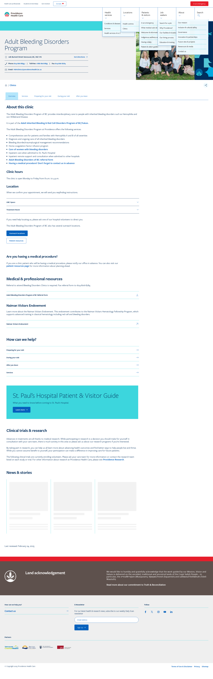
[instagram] (158, 612)
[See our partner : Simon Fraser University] (64, 647)
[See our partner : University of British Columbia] (46, 647)
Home (6, 85)
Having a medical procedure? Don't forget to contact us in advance (42, 163)
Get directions (81, 57)
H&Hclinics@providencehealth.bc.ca (27, 69)
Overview (11, 96)
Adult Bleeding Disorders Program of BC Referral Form (72, 295)
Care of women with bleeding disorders (28, 149)
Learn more (22, 409)
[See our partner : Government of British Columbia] (29, 647)
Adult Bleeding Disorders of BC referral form (31, 159)
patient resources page (17, 266)
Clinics (13, 85)
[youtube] (165, 612)
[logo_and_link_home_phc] (14, 14)
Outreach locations (17, 233)
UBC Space (72, 202)
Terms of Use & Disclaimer (181, 666)
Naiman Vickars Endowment (72, 324)
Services (25, 96)
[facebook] (145, 612)
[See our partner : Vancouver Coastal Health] (11, 647)
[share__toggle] (205, 85)
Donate (60, 4)
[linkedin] (171, 612)
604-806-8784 (60, 63)
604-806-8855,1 (19, 63)
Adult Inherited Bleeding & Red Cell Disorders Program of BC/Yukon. (55, 123)
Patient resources (16, 241)
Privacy (197, 666)
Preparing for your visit (42, 96)
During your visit (64, 96)
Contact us (37, 611)
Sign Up (81, 627)
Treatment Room (72, 209)
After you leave (81, 96)
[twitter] (152, 612)
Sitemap (205, 666)
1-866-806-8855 (42, 63)
